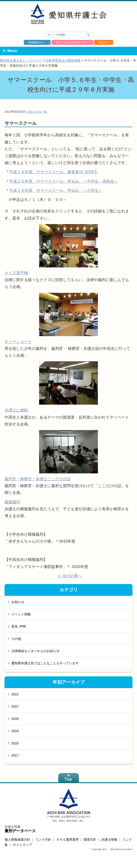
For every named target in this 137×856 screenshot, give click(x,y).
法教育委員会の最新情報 (63, 60)
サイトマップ (22, 845)
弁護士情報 (109, 839)
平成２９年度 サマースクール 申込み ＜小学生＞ (55, 190)
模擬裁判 (12, 502)
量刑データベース (20, 831)
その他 (16, 639)
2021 (15, 706)
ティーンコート (18, 342)
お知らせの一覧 (36, 111)
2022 (15, 694)
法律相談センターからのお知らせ (35, 651)
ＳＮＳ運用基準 (67, 839)
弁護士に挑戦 (16, 410)
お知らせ (17, 602)
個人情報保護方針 (17, 839)
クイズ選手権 (16, 273)
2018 (15, 743)
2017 (15, 755)
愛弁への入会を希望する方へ (72, 42)
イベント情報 (21, 614)
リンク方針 (43, 839)
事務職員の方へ (37, 42)
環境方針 (89, 839)
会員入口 (104, 42)
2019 (15, 731)
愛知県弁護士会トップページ (21, 60)
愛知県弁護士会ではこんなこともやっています (45, 663)
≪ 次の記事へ (69, 576)
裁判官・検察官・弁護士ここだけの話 (38, 479)
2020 (15, 719)
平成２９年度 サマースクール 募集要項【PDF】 (54, 172)
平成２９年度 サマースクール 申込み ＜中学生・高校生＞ (63, 181)
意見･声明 (18, 626)
